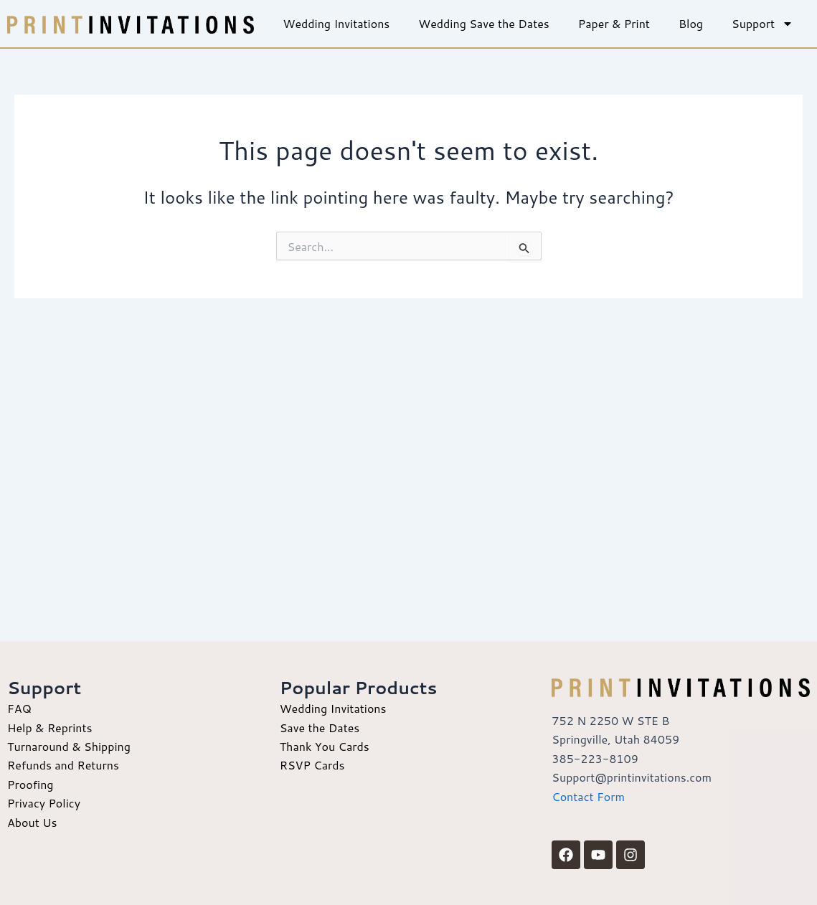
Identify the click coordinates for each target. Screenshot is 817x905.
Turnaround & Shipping (69, 746)
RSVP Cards (312, 765)
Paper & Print (614, 23)
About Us (32, 822)
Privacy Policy (43, 803)
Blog (691, 23)
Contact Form (588, 796)
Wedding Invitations (336, 23)
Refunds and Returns (63, 765)
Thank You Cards (324, 746)
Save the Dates (320, 727)
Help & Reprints (49, 727)
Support (762, 24)
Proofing (30, 784)
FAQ (19, 708)
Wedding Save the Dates (483, 23)
